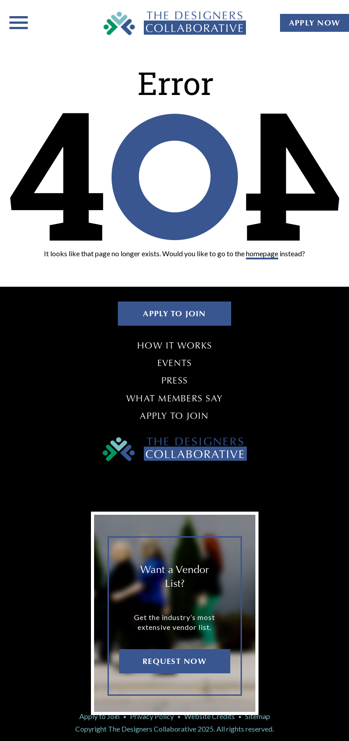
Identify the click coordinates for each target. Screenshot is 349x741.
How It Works (174, 345)
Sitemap (257, 716)
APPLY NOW (314, 22)
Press (174, 380)
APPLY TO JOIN (174, 313)
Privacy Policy (152, 716)
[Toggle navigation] (18, 22)
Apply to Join (174, 416)
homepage (262, 253)
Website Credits (209, 716)
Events (174, 363)
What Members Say (174, 398)
